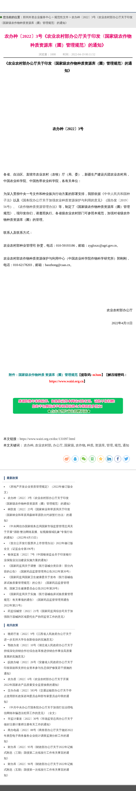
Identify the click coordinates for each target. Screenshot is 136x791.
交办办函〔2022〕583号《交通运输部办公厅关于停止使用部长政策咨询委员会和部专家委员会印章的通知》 (38, 696)
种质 (90, 445)
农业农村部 (43, 445)
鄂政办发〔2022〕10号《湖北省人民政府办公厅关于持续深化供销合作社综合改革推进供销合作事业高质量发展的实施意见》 (38, 651)
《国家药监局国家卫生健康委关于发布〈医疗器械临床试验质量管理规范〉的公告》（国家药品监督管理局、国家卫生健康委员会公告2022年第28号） (38, 583)
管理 (109, 445)
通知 (126, 445)
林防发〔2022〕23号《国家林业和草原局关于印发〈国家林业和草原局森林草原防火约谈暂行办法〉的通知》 (38, 515)
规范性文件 (61, 17)
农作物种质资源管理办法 (37, 206)
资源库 (100, 445)
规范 (118, 445)
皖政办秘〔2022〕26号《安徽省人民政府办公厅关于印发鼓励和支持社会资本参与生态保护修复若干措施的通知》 (38, 668)
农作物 (80, 445)
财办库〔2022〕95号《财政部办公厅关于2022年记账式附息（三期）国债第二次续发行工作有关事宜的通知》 (38, 753)
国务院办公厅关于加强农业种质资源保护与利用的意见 (62, 200)
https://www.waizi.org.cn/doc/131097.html (47, 439)
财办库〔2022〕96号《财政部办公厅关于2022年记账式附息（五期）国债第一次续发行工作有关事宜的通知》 (38, 770)
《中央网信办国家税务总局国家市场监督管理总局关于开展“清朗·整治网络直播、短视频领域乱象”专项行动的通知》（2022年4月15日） (38, 532)
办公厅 (58, 445)
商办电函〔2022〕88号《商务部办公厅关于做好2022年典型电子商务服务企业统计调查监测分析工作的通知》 (38, 736)
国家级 (69, 445)
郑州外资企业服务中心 (37, 17)
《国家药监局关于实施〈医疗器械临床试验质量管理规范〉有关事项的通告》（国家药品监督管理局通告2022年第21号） (38, 600)
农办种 (28, 445)
